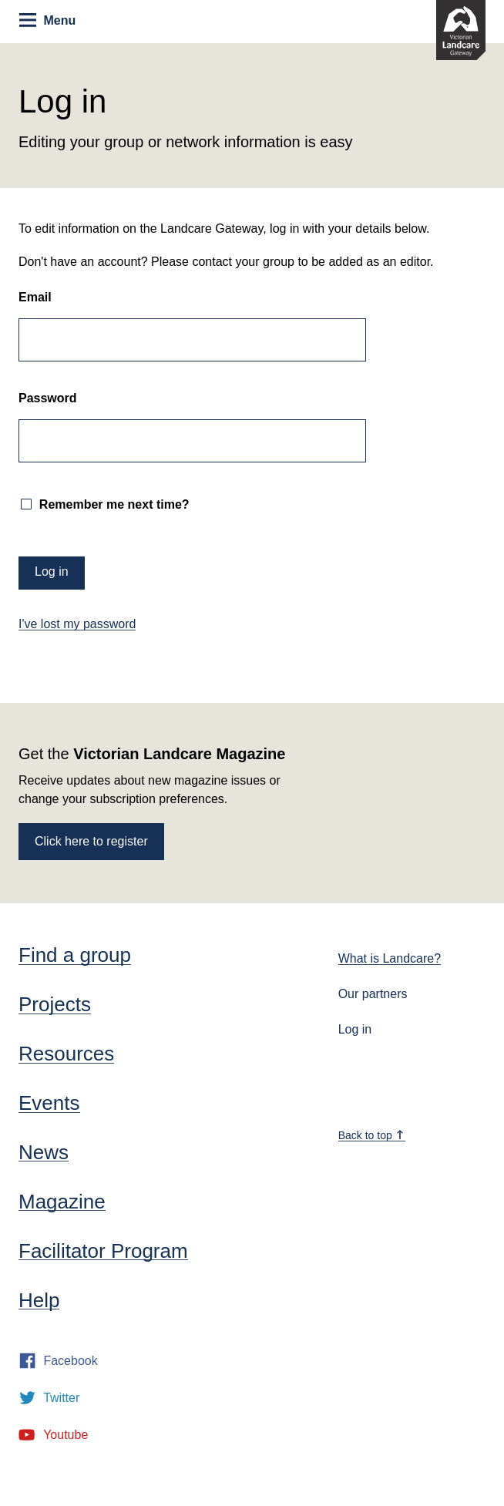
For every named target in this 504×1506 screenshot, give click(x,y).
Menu (47, 20)
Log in (355, 1029)
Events (49, 1102)
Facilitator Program (103, 1250)
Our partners (373, 993)
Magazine (62, 1201)
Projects (54, 1004)
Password (47, 398)
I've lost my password (77, 623)
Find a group (74, 954)
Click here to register (91, 841)
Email (35, 297)
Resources (66, 1053)
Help (38, 1300)
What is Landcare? (389, 958)
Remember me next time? (112, 504)
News (43, 1152)
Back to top (371, 1135)
